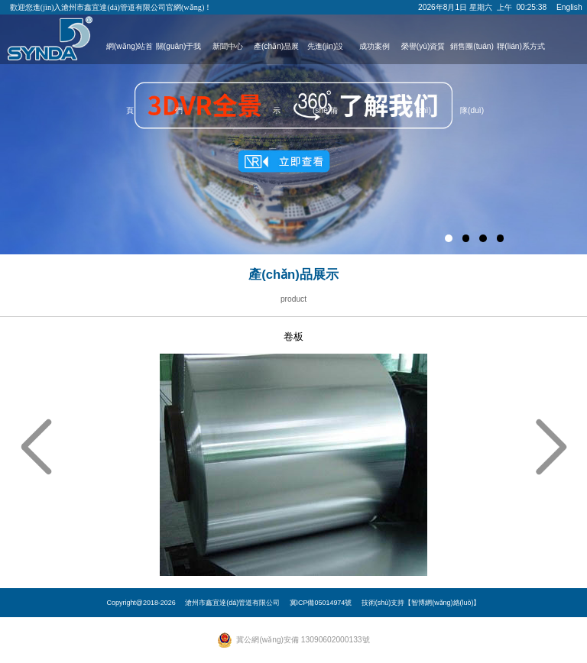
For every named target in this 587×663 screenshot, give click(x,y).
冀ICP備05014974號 (321, 602)
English (569, 7)
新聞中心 (227, 46)
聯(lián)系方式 (521, 46)
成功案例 (374, 46)
